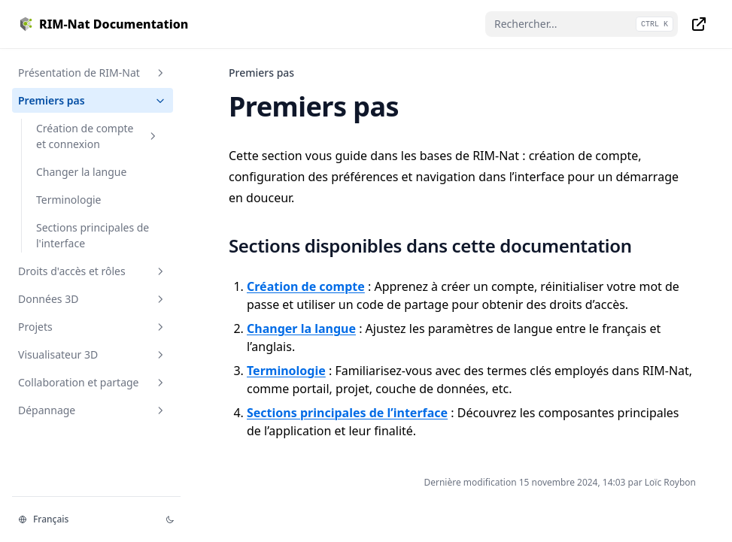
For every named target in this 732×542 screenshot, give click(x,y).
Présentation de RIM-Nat (92, 72)
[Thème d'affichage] (170, 519)
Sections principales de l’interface (347, 412)
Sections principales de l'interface (92, 235)
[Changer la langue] (82, 519)
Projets (92, 326)
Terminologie (69, 199)
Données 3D (92, 299)
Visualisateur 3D (92, 354)
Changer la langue (81, 172)
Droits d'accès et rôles (92, 271)
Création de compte (306, 286)
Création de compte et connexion (97, 136)
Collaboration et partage (92, 382)
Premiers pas (92, 100)
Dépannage (92, 410)
